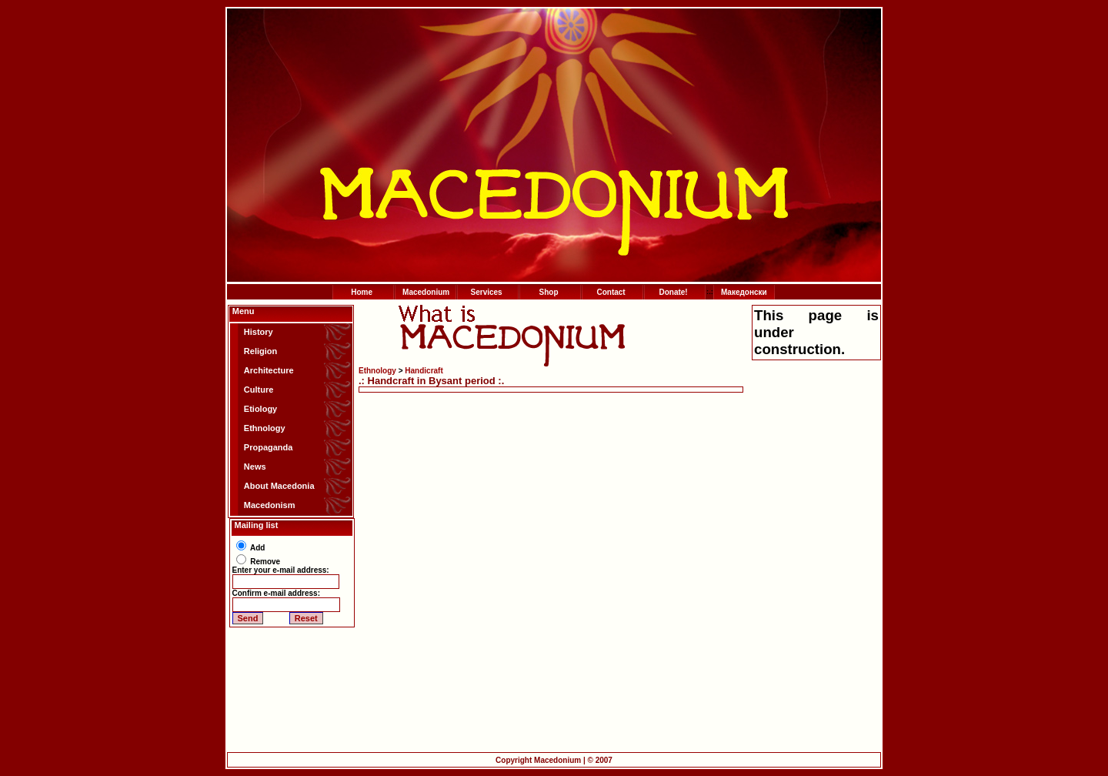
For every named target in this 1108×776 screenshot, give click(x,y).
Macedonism (269, 505)
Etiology (260, 408)
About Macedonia (279, 485)
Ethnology (264, 428)
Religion (260, 351)
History (258, 331)
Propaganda (268, 447)
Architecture (269, 370)
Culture (259, 389)
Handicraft (423, 370)
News (255, 466)
